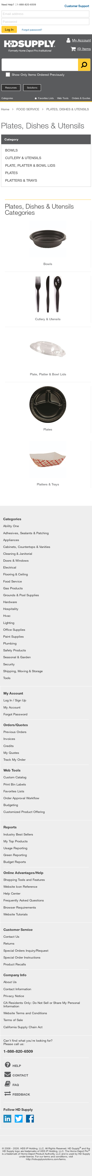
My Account (11, 707)
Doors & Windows (16, 560)
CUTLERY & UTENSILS (23, 158)
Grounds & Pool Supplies (21, 595)
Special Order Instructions (21, 957)
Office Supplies (14, 630)
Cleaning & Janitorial (17, 554)
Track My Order (14, 759)
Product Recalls (14, 964)
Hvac (7, 616)
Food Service (12, 581)
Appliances (11, 540)
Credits (8, 746)
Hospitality (10, 609)
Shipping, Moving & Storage (23, 671)
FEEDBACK (16, 1093)
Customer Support (77, 6)
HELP (12, 1065)
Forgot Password (15, 714)
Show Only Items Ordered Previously (35, 74)
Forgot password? (32, 29)
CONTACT (15, 1074)
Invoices (9, 739)
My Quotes (11, 753)
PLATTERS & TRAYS (21, 180)
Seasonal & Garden (17, 657)
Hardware (10, 602)
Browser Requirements (19, 907)
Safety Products (14, 650)
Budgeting (10, 805)
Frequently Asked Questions (23, 900)
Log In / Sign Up (14, 700)
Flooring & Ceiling (15, 574)
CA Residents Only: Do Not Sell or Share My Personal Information (41, 1004)
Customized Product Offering (24, 812)
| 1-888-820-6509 (26, 4)
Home (5, 109)
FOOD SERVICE (27, 109)
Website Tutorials (15, 914)
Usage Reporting (15, 848)
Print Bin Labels (14, 784)
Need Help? (7, 4)
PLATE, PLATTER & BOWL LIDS (30, 165)
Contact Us (11, 936)
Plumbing (9, 643)
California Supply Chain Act (22, 1027)
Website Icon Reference (20, 886)
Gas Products (13, 588)
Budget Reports (14, 862)
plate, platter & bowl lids (48, 374)
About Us (10, 982)
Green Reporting (15, 855)
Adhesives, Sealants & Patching (26, 533)
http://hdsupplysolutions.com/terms (46, 1159)
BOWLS (11, 150)
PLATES (11, 173)
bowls (47, 264)
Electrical (9, 567)
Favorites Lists (46, 98)
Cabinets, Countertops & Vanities (26, 547)
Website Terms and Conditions (25, 1013)
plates (47, 429)
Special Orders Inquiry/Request (25, 950)
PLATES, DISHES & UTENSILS (67, 109)
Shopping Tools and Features (24, 880)
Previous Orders (14, 732)
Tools (7, 678)
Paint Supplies (13, 636)
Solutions (32, 87)
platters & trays (48, 484)
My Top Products (15, 841)
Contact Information (17, 989)
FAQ (11, 1084)
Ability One (11, 526)
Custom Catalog (14, 777)
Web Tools (62, 98)
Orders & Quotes (81, 98)
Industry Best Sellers (18, 834)
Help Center (11, 893)
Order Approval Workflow (21, 798)
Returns (8, 943)
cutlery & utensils (48, 319)
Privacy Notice (13, 996)
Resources (11, 87)
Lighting (8, 623)
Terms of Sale (13, 1020)
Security (9, 664)
